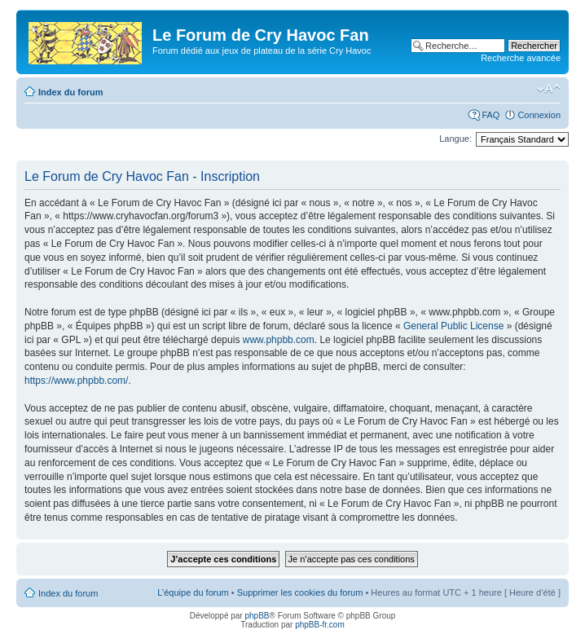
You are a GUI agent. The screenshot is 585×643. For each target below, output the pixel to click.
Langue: (455, 138)
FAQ (490, 115)
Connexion (539, 115)
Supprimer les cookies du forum (300, 592)
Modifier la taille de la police (549, 88)
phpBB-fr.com (320, 624)
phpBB (256, 615)
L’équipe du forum (192, 592)
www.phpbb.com (278, 340)
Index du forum (70, 92)
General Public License (453, 326)
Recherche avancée (521, 58)
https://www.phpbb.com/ (76, 380)
